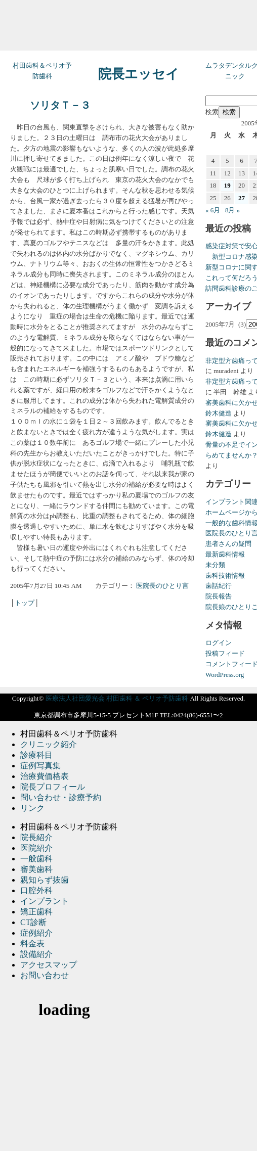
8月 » (232, 210)
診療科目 (36, 755)
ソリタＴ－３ (60, 105)
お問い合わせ (44, 975)
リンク (32, 808)
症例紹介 (36, 933)
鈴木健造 (218, 413)
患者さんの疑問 (228, 543)
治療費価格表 (44, 776)
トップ (24, 603)
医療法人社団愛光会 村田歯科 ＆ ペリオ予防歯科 (117, 698)
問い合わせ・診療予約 (60, 797)
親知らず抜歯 (44, 880)
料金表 (32, 943)
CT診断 (33, 922)
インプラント (44, 901)
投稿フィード (225, 653)
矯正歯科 (36, 911)
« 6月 (212, 210)
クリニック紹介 (48, 744)
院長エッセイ (138, 74)
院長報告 (218, 596)
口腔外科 (36, 890)
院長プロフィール (52, 786)
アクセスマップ (48, 964)
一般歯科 (36, 858)
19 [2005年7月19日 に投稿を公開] (227, 185)
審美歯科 (36, 869)
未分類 (215, 565)
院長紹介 (36, 837)
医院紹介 (36, 848)
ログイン (218, 643)
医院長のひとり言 (162, 585)
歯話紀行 (218, 585)
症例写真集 (40, 765)
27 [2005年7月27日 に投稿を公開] (241, 198)
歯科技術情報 (225, 575)
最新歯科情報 (225, 554)
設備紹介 (36, 954)
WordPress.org (224, 674)
